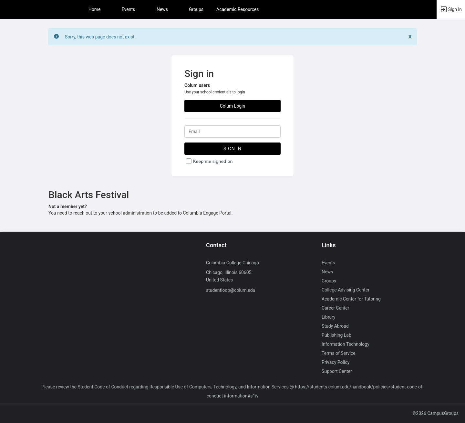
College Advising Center (345, 289)
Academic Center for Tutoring (351, 298)
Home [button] (94, 9)
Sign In (232, 148)
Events (128, 9)
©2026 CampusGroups (435, 413)
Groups (196, 9)
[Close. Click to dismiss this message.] (410, 36)
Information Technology (345, 344)
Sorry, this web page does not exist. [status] (100, 36)
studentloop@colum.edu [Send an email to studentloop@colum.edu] (230, 290)
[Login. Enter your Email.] (232, 131)
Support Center (337, 371)
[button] (451, 9)
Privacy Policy (335, 362)
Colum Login (232, 106)
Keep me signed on (213, 161)
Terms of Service (339, 353)
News (162, 9)
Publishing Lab (336, 335)
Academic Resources (237, 9)
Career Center (335, 308)
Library (328, 317)
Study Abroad (335, 326)
